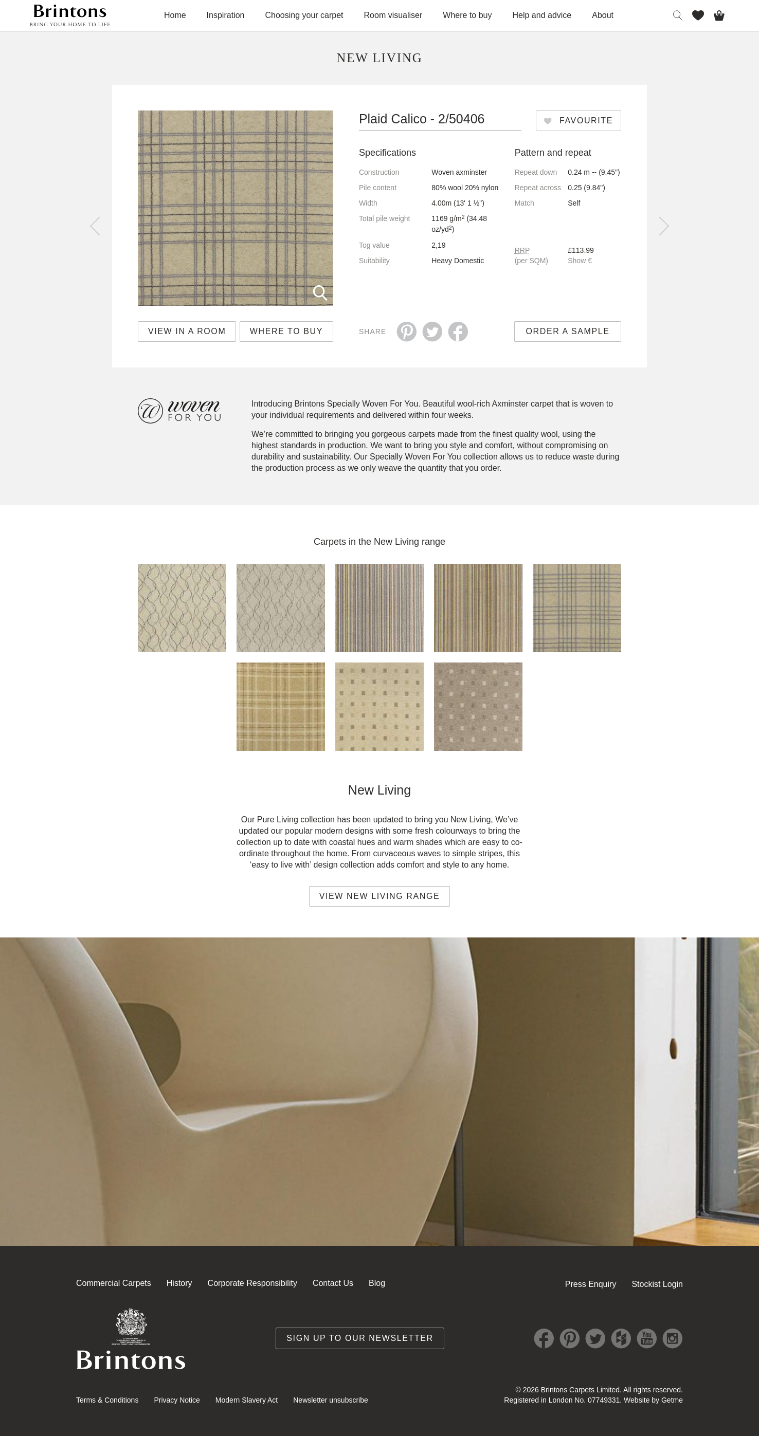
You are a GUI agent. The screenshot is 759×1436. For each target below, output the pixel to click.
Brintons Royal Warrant (131, 1338)
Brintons (70, 15)
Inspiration (226, 15)
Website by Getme (653, 1400)
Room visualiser (393, 15)
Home (175, 15)
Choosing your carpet (304, 15)
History (179, 1283)
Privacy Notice (177, 1400)
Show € (580, 260)
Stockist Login (657, 1284)
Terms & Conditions (107, 1400)
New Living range (409, 542)
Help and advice (542, 15)
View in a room (187, 331)
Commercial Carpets (113, 1283)
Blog (377, 1283)
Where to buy (467, 15)
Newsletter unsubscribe (330, 1400)
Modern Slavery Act (246, 1400)
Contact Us (333, 1283)
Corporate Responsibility (252, 1283)
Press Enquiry (591, 1284)
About (602, 15)
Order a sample (568, 331)
